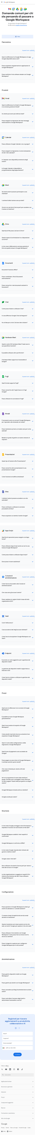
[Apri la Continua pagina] (17, 1054)
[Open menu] (2, 2)
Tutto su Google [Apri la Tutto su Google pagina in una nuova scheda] (14, 1127)
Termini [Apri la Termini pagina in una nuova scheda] (7, 1127)
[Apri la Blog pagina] (7, 1065)
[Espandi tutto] (27, 50)
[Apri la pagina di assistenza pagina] (21, 25)
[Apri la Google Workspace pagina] (9, 2)
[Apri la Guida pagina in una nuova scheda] (3, 1131)
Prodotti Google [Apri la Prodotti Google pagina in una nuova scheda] (22, 1127)
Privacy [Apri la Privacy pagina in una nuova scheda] (3, 1127)
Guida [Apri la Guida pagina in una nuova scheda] (29, 1127)
